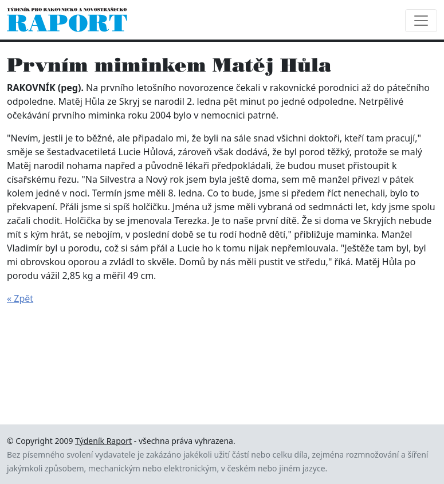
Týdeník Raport (103, 440)
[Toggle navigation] (421, 20)
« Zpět (20, 298)
